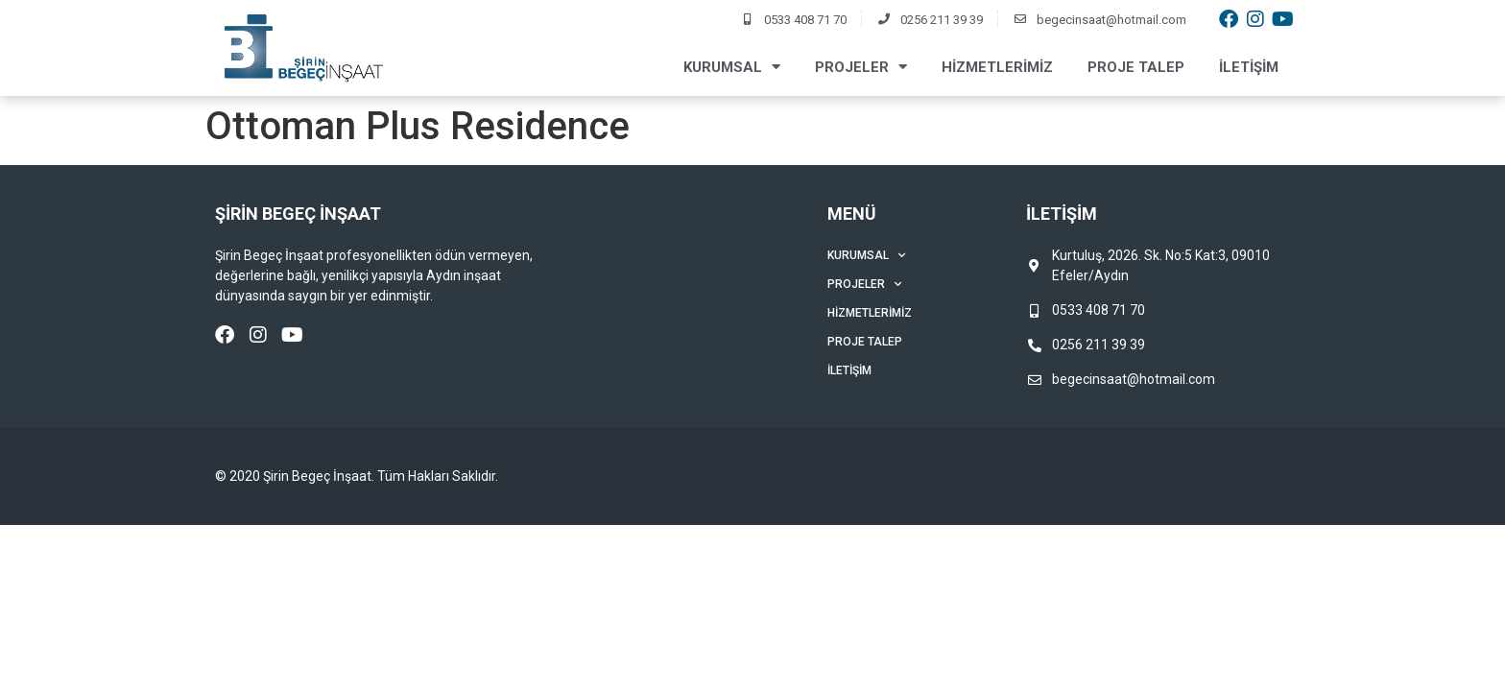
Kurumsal (731, 66)
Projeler (861, 66)
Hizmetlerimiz (997, 67)
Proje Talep (1135, 67)
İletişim (1248, 67)
